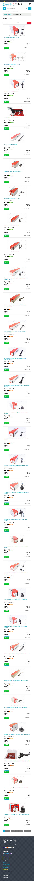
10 (27, 831)
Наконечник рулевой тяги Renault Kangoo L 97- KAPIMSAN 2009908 (15, 627)
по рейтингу (5, 23)
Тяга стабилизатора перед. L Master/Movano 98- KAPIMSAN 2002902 (15, 573)
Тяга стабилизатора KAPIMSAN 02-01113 (12, 198)
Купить (6, 48)
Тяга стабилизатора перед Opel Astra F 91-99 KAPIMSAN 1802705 (16, 707)
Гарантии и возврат (6, 866)
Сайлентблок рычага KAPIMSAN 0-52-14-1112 (13, 171)
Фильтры (29, 23)
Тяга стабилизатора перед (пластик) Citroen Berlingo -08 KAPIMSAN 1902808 (15, 359)
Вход (29, 1)
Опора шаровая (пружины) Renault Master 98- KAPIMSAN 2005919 (17, 734)
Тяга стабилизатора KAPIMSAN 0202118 (12, 64)
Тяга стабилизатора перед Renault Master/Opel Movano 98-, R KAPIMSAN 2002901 (16, 278)
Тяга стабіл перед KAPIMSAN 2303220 (11, 37)
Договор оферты (6, 867)
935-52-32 (17, 5)
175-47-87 (17, 3)
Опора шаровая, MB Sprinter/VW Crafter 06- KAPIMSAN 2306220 (16, 787)
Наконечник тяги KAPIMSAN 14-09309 (11, 252)
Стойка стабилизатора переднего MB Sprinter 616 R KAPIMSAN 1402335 (16, 466)
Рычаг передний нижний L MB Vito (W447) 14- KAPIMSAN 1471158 (17, 761)
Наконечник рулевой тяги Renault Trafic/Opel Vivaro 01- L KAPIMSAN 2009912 (15, 305)
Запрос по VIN (15, 1)
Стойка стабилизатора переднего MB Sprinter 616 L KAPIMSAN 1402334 (16, 439)
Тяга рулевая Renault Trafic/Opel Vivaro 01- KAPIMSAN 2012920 (16, 680)
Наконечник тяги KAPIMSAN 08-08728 (11, 225)
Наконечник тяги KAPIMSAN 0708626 (11, 91)
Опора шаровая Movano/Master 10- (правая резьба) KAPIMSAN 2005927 (16, 493)
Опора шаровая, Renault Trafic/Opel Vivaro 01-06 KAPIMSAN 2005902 (15, 520)
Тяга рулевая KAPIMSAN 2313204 (10, 144)
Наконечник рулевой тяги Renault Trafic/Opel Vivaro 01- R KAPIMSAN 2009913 (15, 332)
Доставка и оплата (6, 864)
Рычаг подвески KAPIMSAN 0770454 (11, 118)
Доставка (20, 1)
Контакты (25, 1)
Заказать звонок (6, 857)
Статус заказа (5, 869)
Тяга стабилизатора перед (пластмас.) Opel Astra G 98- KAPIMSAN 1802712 (17, 386)
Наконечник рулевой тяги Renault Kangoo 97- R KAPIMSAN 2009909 (15, 600)
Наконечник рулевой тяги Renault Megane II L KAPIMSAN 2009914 (17, 653)
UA (5, 1)
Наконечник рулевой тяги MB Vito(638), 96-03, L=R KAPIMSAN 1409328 (16, 412)
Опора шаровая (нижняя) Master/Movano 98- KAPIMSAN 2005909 (16, 814)
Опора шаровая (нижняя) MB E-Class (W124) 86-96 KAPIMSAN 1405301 (16, 546)
